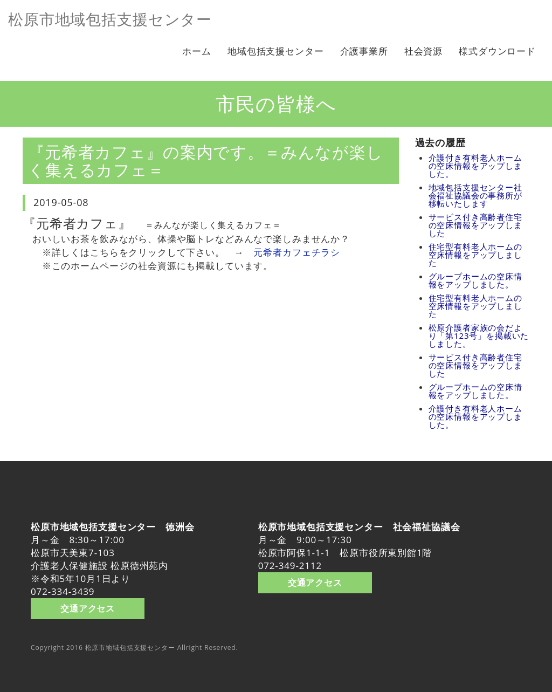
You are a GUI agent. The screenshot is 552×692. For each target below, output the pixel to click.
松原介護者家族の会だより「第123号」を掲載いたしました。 (479, 335)
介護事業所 (364, 51)
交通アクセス (87, 608)
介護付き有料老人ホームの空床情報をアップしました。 (475, 165)
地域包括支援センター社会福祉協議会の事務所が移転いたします (475, 195)
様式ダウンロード (497, 51)
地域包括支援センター (275, 51)
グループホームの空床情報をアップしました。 (475, 280)
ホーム (196, 51)
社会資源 (423, 51)
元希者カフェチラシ (296, 252)
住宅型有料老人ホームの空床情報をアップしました (475, 254)
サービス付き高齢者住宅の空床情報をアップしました (475, 224)
